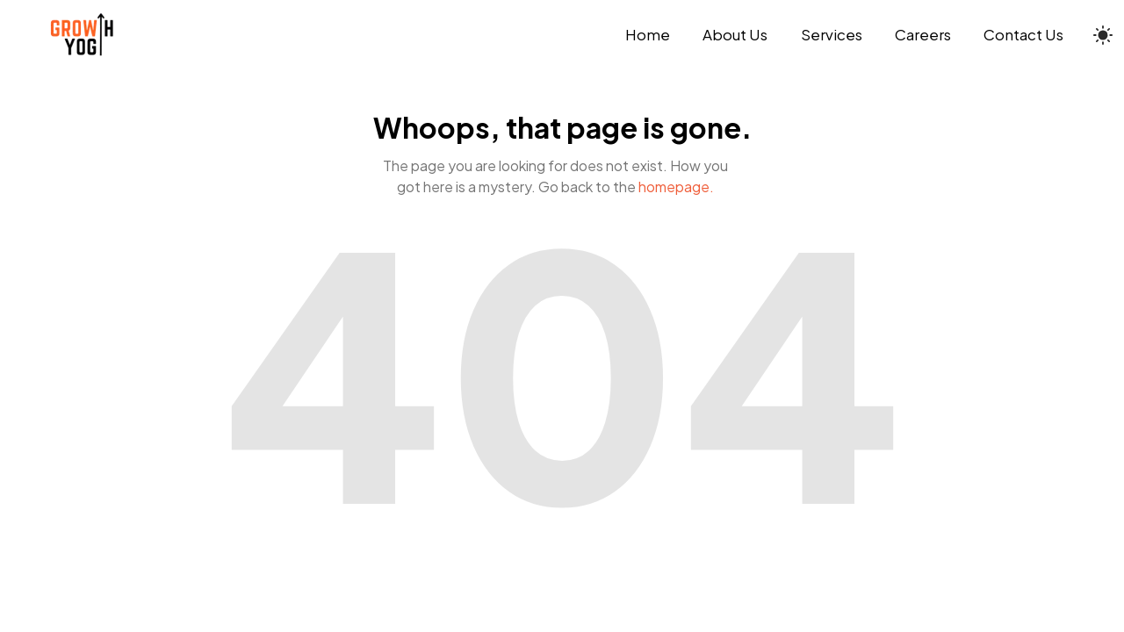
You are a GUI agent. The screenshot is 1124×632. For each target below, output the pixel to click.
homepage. (676, 186)
